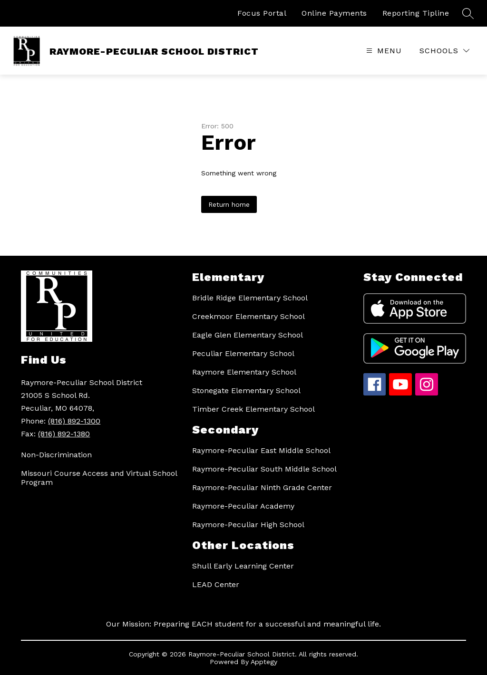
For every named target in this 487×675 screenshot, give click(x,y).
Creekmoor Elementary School (248, 316)
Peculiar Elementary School (243, 353)
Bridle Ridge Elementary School (250, 297)
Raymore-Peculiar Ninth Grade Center (262, 487)
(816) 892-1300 (74, 420)
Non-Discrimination (56, 454)
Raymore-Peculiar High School (248, 524)
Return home (229, 204)
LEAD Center (215, 584)
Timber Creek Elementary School (253, 409)
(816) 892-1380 (64, 433)
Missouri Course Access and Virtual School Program (99, 478)
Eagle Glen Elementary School (247, 334)
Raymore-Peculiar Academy (243, 506)
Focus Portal (261, 13)
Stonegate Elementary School (246, 390)
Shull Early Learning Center (243, 565)
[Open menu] (383, 51)
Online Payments (334, 13)
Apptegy (264, 661)
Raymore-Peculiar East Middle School (261, 450)
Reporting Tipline (415, 13)
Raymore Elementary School (244, 371)
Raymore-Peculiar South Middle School (264, 468)
